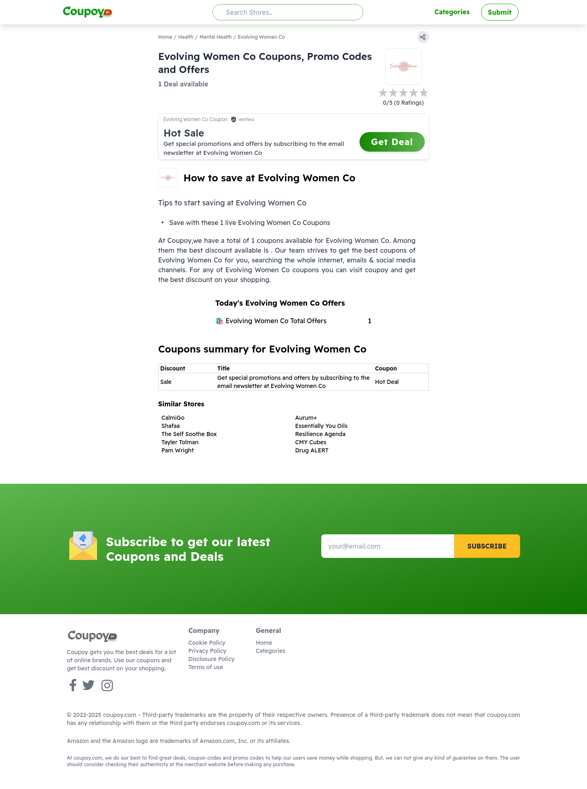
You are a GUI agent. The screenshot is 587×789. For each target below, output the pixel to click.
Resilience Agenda (320, 434)
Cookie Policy (206, 642)
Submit (500, 12)
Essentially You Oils (321, 426)
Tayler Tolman (180, 442)
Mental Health (215, 37)
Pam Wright (177, 450)
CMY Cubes (310, 442)
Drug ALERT (312, 450)
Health (185, 37)
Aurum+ (306, 417)
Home (165, 37)
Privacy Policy (207, 651)
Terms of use (205, 667)
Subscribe (487, 546)
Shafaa (170, 426)
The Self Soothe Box (189, 434)
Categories (452, 12)
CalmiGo (173, 417)
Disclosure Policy (211, 659)
